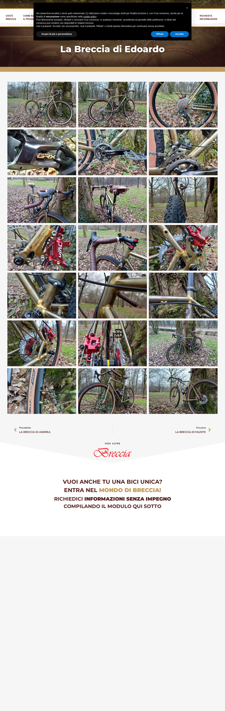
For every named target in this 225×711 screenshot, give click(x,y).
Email (119, 592)
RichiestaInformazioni (208, 17)
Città (78, 604)
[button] (187, 8)
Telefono (81, 592)
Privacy (80, 644)
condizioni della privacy (128, 649)
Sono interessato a (128, 604)
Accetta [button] (179, 34)
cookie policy (209, 702)
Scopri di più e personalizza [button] (56, 34)
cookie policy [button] (89, 16)
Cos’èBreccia (11, 17)
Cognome (121, 579)
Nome (79, 579)
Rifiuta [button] (159, 34)
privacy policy (191, 702)
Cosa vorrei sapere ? (89, 617)
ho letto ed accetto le (111, 649)
